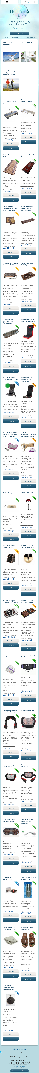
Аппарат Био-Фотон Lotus (27, 493)
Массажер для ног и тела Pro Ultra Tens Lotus (9, 657)
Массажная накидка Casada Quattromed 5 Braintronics (28, 379)
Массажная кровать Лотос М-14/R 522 (27, 101)
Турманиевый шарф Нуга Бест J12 (10, 878)
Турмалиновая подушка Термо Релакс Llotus (8, 321)
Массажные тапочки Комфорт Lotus (27, 928)
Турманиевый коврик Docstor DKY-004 (10, 264)
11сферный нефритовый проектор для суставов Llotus (28, 434)
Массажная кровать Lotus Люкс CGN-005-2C (10, 101)
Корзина (30, 2)
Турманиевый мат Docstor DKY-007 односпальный (27, 208)
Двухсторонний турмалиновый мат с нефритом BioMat (10, 208)
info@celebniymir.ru (19, 28)
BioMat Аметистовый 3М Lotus (10, 156)
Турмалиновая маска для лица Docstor (10, 820)
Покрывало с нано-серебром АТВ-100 (9, 928)
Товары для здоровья (7, 43)
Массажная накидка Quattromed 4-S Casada (10, 378)
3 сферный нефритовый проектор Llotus (10, 494)
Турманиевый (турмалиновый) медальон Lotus (8, 987)
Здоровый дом (26, 42)
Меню (11, 2)
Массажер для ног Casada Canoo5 (9, 546)
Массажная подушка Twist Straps (27, 765)
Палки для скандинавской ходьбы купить (9, 72)
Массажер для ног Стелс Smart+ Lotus (27, 546)
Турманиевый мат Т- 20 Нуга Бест (27, 156)
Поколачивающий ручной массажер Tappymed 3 (27, 821)
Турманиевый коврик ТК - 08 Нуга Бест (28, 264)
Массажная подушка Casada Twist (27, 711)
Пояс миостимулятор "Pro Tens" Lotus (28, 656)
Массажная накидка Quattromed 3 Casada (28, 320)
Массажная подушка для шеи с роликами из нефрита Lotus (10, 434)
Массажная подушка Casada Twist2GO (10, 765)
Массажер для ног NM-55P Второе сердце (28, 601)
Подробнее (10, 144)
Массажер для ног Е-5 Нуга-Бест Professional (10, 601)
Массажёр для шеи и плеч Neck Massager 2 (10, 711)
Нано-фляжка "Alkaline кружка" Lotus (28, 878)
